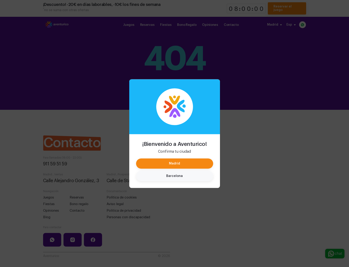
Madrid (174, 163)
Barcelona (174, 175)
